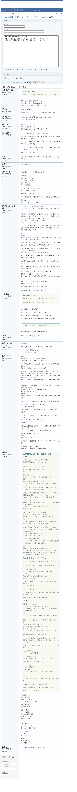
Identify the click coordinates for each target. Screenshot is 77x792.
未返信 (54, 13)
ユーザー (10, 10)
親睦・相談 (14, 17)
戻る (42, 82)
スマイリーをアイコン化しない (14, 78)
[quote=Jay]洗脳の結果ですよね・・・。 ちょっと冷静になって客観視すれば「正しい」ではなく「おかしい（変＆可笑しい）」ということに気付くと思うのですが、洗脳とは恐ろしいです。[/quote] (28, 51)
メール (24, 30)
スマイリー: (42, 69)
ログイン (28, 10)
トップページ (37, 10)
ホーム (4, 10)
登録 (21, 10)
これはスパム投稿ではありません (16, 82)
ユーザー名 (62, 8)
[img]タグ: (30, 69)
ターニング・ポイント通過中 (34, 17)
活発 (50, 13)
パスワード (62, 13)
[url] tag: (19, 69)
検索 (16, 10)
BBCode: (8, 69)
